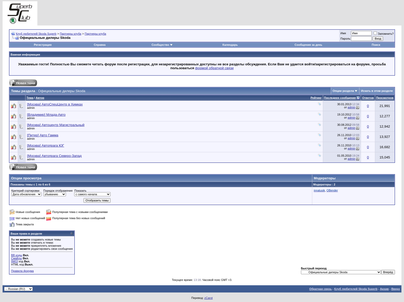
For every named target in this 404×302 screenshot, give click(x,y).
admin (31, 107)
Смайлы (16, 258)
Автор (40, 97)
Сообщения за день (308, 44)
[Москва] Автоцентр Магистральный (56, 125)
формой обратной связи (214, 68)
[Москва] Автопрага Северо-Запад (54, 156)
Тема (30, 97)
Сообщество (162, 44)
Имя (343, 33)
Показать (80, 190)
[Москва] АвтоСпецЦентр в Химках (55, 104)
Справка (100, 44)
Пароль (345, 38)
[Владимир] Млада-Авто (46, 115)
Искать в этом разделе (377, 90)
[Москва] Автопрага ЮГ (45, 145)
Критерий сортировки (25, 190)
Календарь (230, 44)
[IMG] (14, 261)
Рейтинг (316, 97)
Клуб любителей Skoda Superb (36, 33)
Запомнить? (384, 33)
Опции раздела (343, 90)
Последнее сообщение (340, 97)
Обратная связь (320, 288)
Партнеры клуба (70, 33)
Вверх (395, 288)
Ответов (368, 97)
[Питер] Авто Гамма (42, 135)
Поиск (376, 44)
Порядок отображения (57, 190)
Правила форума (22, 270)
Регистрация (43, 44)
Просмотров (384, 97)
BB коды (16, 255)
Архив (384, 288)
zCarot (208, 297)
